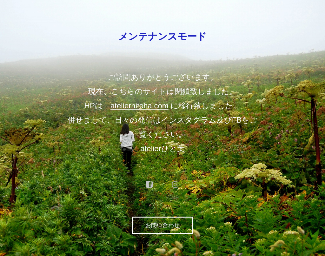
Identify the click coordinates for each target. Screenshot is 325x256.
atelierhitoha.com (139, 105)
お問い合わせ (162, 225)
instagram (175, 184)
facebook (149, 184)
